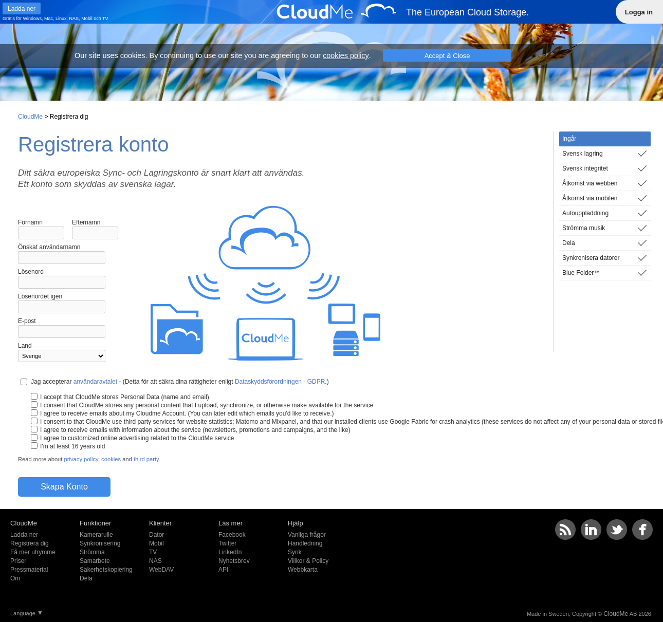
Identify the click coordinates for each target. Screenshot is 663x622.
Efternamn (86, 222)
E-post (27, 321)
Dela (86, 578)
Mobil (87, 18)
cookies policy (346, 55)
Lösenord (31, 271)
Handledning (305, 543)
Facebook (232, 534)
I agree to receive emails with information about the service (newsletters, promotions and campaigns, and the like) (195, 429)
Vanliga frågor (307, 534)
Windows (32, 18)
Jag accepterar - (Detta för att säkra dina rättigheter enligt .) (180, 382)
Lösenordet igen (40, 296)
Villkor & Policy (308, 560)
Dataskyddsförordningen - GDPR (280, 381)
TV (105, 18)
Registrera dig (29, 543)
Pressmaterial (29, 569)
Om (15, 578)
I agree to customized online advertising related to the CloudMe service (137, 438)
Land (25, 345)
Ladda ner (24, 534)
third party (146, 459)
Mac (48, 18)
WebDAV (161, 569)
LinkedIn (230, 552)
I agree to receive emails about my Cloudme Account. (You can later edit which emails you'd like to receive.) (187, 413)
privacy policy (81, 459)
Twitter (227, 543)
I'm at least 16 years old (72, 446)
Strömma (92, 552)
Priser (18, 560)
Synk (295, 552)
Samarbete (95, 560)
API (223, 569)
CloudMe (30, 116)
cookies (111, 459)
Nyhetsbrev (234, 560)
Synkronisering (100, 543)
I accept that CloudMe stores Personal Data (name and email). (125, 397)
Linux (61, 18)
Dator (156, 534)
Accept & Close (447, 56)
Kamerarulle (96, 534)
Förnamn (30, 222)
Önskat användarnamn (49, 247)
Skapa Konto (64, 486)
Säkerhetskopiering (106, 569)
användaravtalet (95, 381)
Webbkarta (303, 569)
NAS (74, 18)
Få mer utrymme (33, 552)
